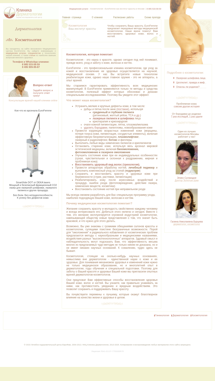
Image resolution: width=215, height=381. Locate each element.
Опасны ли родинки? (188, 86)
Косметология (198, 315)
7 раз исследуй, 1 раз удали (186, 116)
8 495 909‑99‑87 (31, 67)
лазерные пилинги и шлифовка (113, 118)
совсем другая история (186, 106)
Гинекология (161, 315)
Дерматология (179, 315)
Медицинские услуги (78, 9)
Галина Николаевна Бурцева (187, 222)
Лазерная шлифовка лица (190, 78)
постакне (122, 109)
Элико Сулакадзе (187, 179)
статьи (32, 55)
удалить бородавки (95, 127)
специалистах (34, 53)
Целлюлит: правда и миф (190, 82)
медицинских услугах (16, 53)
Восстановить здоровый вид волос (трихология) (107, 164)
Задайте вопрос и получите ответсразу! (43, 93)
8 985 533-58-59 (31, 64)
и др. (137, 115)
